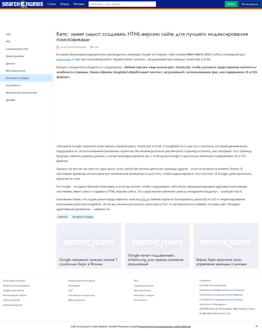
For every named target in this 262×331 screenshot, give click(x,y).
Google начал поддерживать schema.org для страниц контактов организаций (155, 260)
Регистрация (250, 4)
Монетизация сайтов (14, 295)
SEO (8, 34)
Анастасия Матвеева (73, 47)
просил (145, 199)
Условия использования (212, 285)
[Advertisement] (131, 18)
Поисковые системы (14, 280)
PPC (8, 41)
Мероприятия (14, 56)
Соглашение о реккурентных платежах (221, 299)
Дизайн (10, 100)
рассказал (63, 59)
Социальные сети (17, 49)
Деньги (10, 63)
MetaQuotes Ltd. (221, 313)
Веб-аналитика (15, 70)
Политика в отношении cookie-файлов (221, 294)
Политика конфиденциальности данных (221, 290)
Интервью (74, 285)
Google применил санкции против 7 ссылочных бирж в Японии (88, 262)
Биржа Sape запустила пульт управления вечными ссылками (221, 262)
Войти (231, 4)
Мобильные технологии (21, 92)
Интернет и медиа (17, 78)
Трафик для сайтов (13, 290)
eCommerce (13, 85)
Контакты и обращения (212, 304)
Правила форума (12, 305)
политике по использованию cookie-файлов (164, 326)
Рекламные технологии (81, 295)
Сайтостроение (11, 300)
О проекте (205, 280)
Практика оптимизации (16, 285)
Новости (62, 216)
